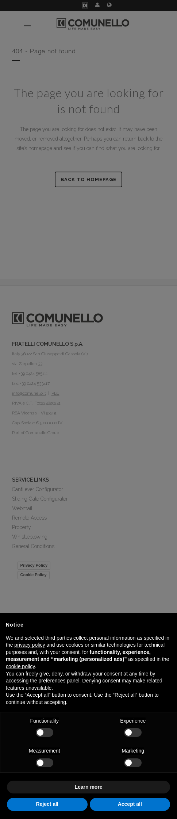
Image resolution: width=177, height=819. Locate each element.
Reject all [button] (47, 804)
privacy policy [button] (29, 645)
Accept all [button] (130, 804)
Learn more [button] (88, 787)
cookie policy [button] (20, 666)
